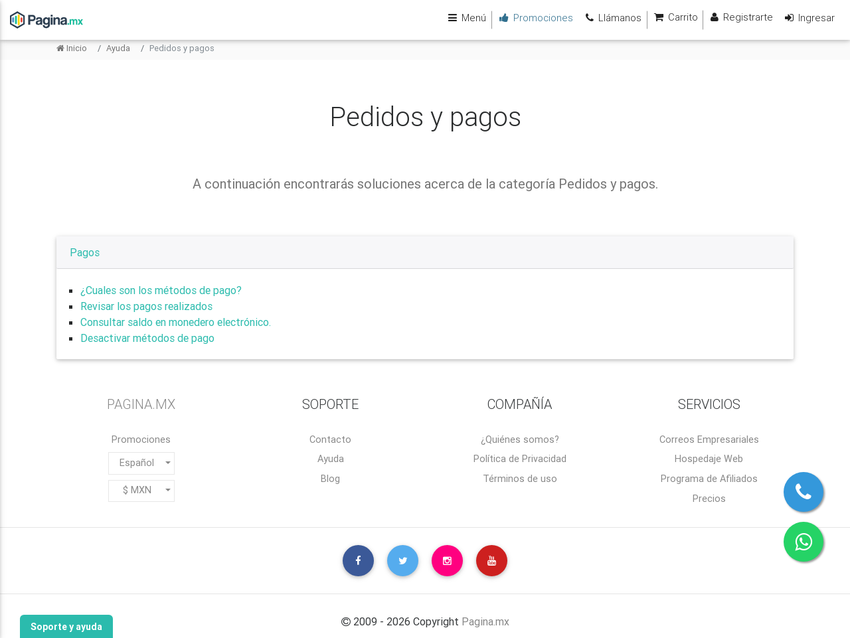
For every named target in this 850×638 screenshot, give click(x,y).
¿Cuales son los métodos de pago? (161, 290)
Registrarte (739, 17)
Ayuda (118, 48)
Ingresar (808, 17)
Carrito (673, 17)
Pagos (85, 252)
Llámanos (610, 17)
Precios (709, 499)
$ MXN (137, 490)
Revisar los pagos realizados (146, 306)
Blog (330, 479)
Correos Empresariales (709, 439)
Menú (463, 17)
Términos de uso (520, 479)
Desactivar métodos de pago (147, 338)
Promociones (141, 439)
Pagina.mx (485, 621)
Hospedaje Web (709, 459)
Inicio (71, 48)
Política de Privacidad (519, 459)
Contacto (330, 439)
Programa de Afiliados (709, 479)
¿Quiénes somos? (520, 439)
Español (137, 463)
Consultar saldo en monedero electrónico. (175, 322)
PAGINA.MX (141, 404)
